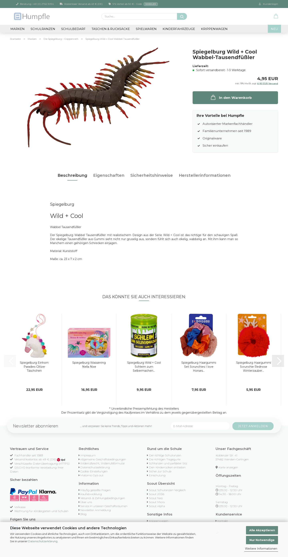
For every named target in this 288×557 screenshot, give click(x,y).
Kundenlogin (268, 3)
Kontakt (222, 521)
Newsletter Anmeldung (95, 510)
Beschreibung (72, 175)
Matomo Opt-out (91, 475)
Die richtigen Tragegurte (164, 459)
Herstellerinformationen (205, 175)
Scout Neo (156, 498)
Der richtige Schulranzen (165, 455)
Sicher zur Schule (160, 471)
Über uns (86, 502)
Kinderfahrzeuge (179, 29)
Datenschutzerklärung (42, 541)
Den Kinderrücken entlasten (167, 467)
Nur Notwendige (262, 540)
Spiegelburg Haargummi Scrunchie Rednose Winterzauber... (253, 366)
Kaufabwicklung (91, 494)
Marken (17, 29)
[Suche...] (182, 16)
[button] (276, 16)
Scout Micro (157, 502)
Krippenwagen (214, 29)
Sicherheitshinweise (151, 175)
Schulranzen (43, 29)
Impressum (88, 455)
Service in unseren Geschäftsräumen (103, 506)
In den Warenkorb (231, 97)
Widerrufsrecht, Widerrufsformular (102, 463)
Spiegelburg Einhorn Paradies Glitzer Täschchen (34, 366)
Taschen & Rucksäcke (111, 29)
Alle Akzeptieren (262, 530)
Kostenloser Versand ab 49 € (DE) (81, 3)
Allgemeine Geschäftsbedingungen (103, 459)
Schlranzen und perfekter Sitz (168, 463)
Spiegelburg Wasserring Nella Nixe (89, 364)
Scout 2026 (156, 494)
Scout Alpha (157, 506)
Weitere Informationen (261, 548)
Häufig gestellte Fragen (95, 490)
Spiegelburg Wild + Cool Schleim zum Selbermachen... (144, 366)
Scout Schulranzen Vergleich (167, 490)
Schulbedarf (73, 29)
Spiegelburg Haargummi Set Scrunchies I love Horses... (198, 366)
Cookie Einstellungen (94, 471)
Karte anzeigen (228, 467)
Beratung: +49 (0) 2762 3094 (35, 3)
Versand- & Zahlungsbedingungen (102, 498)
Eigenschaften (108, 175)
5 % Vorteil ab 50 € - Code (133, 4)
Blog (83, 514)
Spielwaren (146, 29)
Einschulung (157, 475)
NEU (274, 29)
